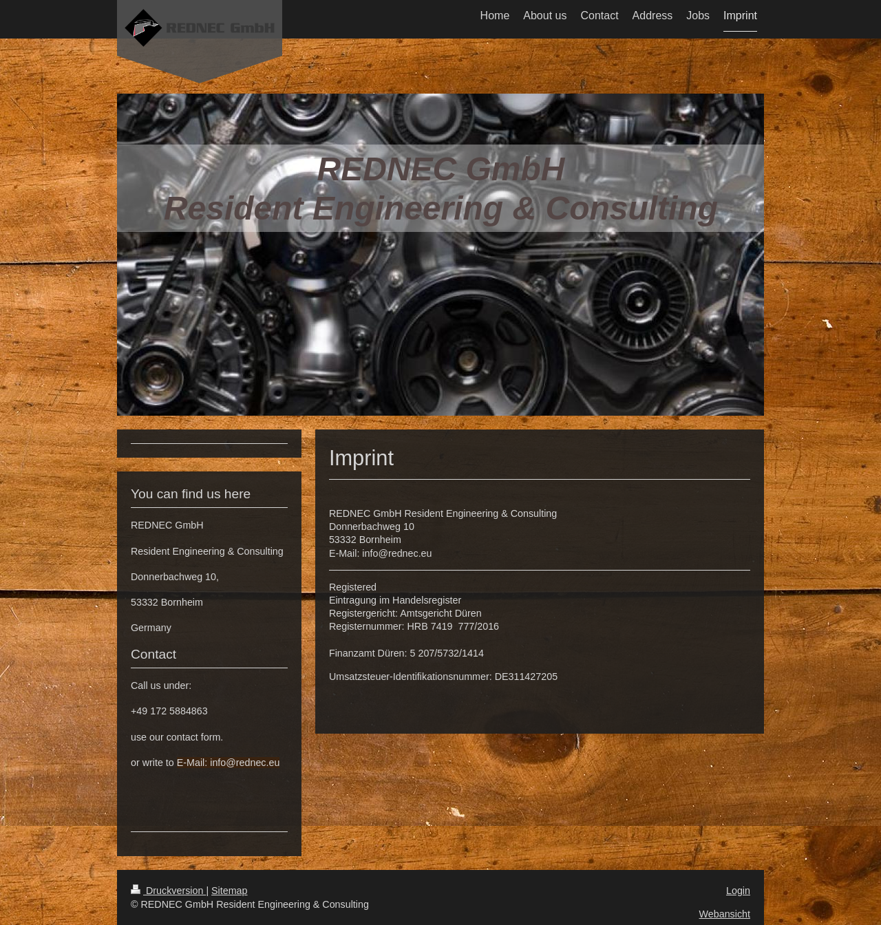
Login (738, 890)
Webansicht (724, 913)
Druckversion (168, 890)
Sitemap (229, 890)
